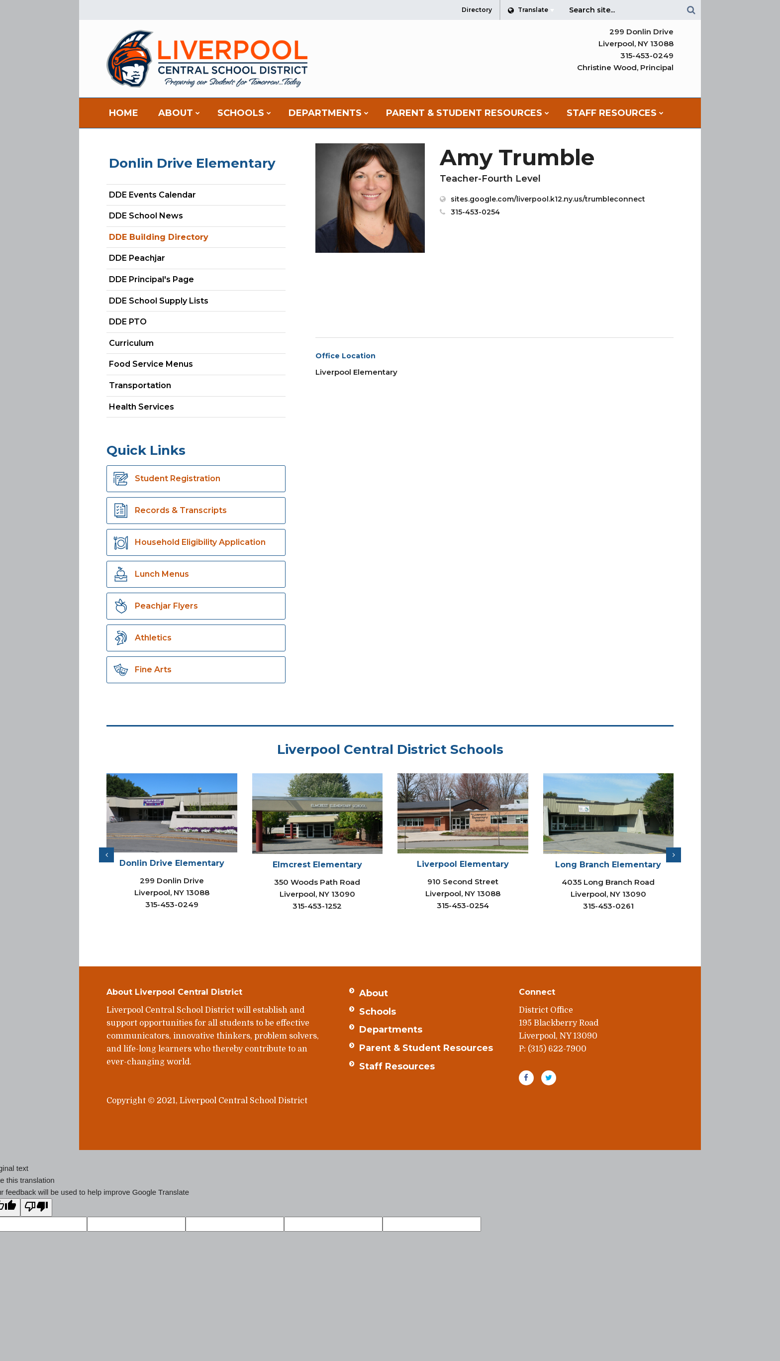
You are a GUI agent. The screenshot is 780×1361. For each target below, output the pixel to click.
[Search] (691, 10)
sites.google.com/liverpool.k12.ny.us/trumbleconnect (548, 199)
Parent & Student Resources (426, 1048)
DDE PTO (145, 323)
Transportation (140, 385)
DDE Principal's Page (151, 279)
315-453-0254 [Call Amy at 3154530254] (475, 212)
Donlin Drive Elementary (192, 163)
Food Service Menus (151, 364)
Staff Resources (397, 1066)
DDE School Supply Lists (158, 301)
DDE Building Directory (158, 237)
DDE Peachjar (154, 260)
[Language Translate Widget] (531, 10)
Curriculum (131, 343)
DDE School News (146, 215)
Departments (390, 1029)
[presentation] (106, 854)
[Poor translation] (36, 1207)
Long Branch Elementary (608, 864)
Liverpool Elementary (463, 864)
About (373, 993)
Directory (477, 9)
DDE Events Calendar (152, 195)
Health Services (141, 407)
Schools (377, 1011)
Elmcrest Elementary (317, 864)
